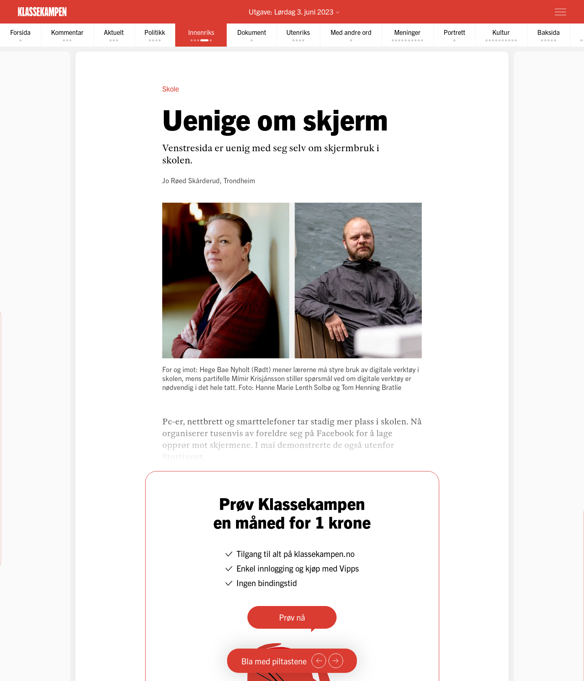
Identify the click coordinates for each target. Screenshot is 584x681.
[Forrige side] (318, 660)
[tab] (20, 35)
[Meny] (560, 12)
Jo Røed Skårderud (191, 180)
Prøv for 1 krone (512, 11)
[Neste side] (335, 660)
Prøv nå (292, 617)
